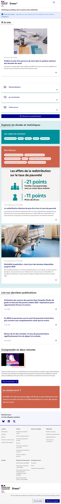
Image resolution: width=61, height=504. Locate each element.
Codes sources (13, 107)
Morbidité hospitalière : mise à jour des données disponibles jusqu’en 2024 (28, 265)
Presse (32, 465)
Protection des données (7, 442)
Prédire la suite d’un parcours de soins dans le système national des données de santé (30, 62)
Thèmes (18, 429)
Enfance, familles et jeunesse (37, 162)
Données (3, 460)
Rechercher (54, 2)
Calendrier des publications (52, 434)
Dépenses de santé (10, 138)
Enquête (4, 16)
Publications (49, 429)
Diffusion (3, 434)
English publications (51, 437)
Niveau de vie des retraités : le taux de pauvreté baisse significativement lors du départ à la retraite (26, 335)
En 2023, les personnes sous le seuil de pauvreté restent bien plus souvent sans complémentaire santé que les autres (29, 319)
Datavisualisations (15, 87)
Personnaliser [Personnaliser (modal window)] (38, 501)
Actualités (33, 463)
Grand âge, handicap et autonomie (40, 158)
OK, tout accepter (52, 501)
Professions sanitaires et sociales (34, 155)
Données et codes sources (7, 440)
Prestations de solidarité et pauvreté (15, 162)
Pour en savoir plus (9, 382)
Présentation (4, 431)
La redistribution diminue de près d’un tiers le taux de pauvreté (30, 208)
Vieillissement (45, 138)
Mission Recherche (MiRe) (22, 463)
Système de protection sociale (14, 155)
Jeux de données (14, 97)
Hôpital (21, 138)
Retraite (36, 138)
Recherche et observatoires (23, 460)
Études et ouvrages (50, 431)
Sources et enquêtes (36, 429)
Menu (58, 2)
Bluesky (3, 421)
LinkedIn (9, 421)
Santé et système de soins (12, 158)
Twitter (14, 421)
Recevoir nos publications (31, 116)
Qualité (3, 437)
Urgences (28, 138)
